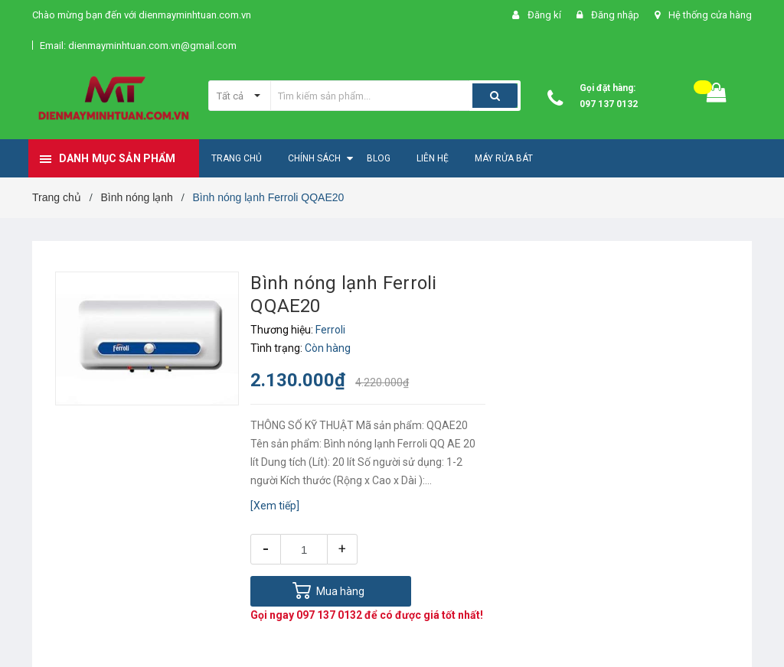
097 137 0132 (609, 104)
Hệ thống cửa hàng (710, 15)
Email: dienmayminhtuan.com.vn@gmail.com (138, 45)
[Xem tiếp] (274, 505)
